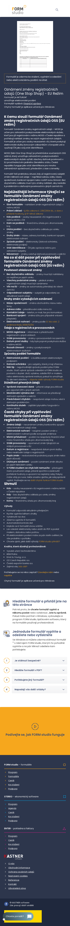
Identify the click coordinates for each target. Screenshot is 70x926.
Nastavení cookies (18, 875)
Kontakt (12, 884)
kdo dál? (23, 566)
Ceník (11, 780)
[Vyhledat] (57, 10)
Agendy (12, 808)
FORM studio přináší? (49, 541)
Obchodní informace (19, 867)
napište (8, 575)
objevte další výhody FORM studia (47, 379)
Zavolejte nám (45, 572)
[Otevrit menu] (64, 10)
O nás (11, 863)
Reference (13, 880)
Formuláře (13, 776)
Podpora (12, 788)
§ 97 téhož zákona (34, 213)
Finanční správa (32, 103)
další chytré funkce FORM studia (46, 480)
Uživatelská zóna (17, 888)
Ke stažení (13, 784)
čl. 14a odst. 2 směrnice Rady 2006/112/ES (33, 323)
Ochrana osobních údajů (21, 871)
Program (12, 772)
